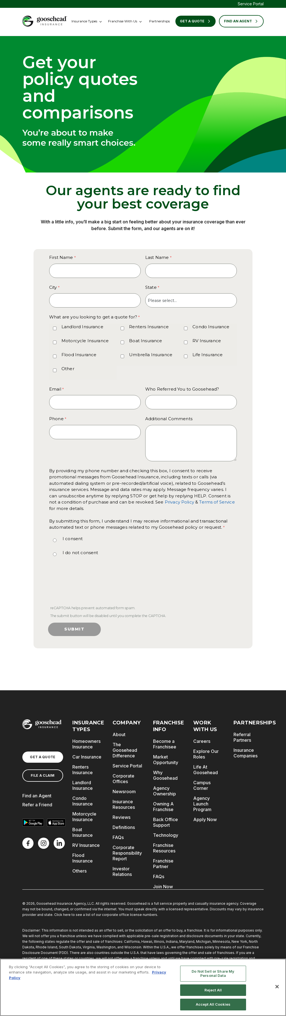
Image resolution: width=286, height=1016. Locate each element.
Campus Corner (202, 785)
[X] (43, 843)
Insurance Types (84, 21)
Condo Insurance (210, 326)
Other (67, 368)
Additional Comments (168, 418)
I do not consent (80, 552)
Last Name (157, 257)
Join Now (163, 886)
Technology (165, 835)
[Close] (277, 986)
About (119, 734)
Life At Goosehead (205, 769)
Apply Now (205, 819)
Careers (201, 741)
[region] (143, 987)
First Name (61, 257)
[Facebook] (28, 843)
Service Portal (251, 3)
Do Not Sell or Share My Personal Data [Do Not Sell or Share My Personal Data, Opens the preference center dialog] (213, 973)
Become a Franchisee (164, 744)
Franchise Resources (164, 848)
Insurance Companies (245, 753)
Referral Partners (242, 737)
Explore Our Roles (206, 754)
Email (55, 389)
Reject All (213, 990)
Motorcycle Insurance (85, 340)
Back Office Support (165, 822)
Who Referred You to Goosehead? (182, 389)
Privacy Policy (179, 502)
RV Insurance (206, 340)
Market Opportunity (165, 759)
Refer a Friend (37, 804)
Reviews (121, 817)
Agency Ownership (164, 791)
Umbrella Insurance (150, 354)
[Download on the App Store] (56, 822)
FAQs (118, 837)
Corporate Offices (123, 778)
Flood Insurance (78, 354)
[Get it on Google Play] (33, 822)
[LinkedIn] (59, 843)
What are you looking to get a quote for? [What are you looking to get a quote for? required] (93, 317)
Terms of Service (217, 502)
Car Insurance (86, 757)
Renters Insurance (149, 326)
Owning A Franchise (163, 806)
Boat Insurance (145, 340)
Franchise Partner (163, 863)
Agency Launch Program (202, 803)
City (53, 287)
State (151, 287)
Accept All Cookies (213, 1004)
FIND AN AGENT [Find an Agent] (241, 21)
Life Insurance (207, 354)
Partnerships (159, 21)
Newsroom (124, 791)
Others (79, 871)
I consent (73, 538)
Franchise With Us (122, 21)
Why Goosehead (165, 775)
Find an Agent (36, 795)
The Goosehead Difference (125, 750)
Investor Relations (122, 871)
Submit (74, 629)
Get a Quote (195, 21)
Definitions (124, 827)
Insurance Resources (124, 804)
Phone (56, 418)
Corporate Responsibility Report (127, 853)
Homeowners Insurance (86, 744)
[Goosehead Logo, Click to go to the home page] (44, 21)
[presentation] (91, 586)
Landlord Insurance (82, 326)
